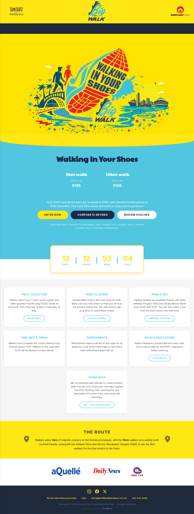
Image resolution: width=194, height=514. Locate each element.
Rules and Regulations (61, 498)
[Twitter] (105, 491)
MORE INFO (34, 318)
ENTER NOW (52, 214)
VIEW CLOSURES (97, 318)
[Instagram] (89, 491)
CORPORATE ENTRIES (93, 214)
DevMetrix (107, 508)
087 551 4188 (139, 498)
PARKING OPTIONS (159, 318)
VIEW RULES (160, 358)
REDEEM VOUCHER (137, 214)
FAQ (84, 498)
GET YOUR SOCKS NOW (97, 405)
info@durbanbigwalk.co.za (109, 498)
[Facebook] (97, 491)
